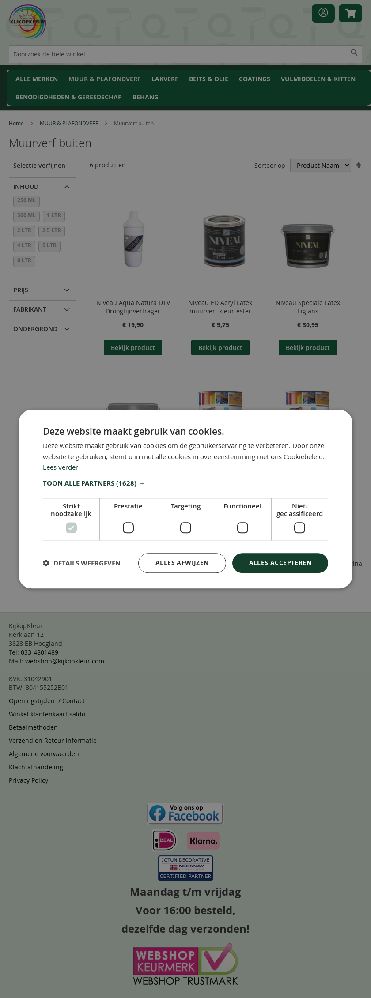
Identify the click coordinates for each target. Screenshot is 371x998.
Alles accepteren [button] (280, 562)
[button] (185, 483)
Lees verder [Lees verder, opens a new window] (60, 467)
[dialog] (185, 499)
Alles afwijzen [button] (182, 562)
